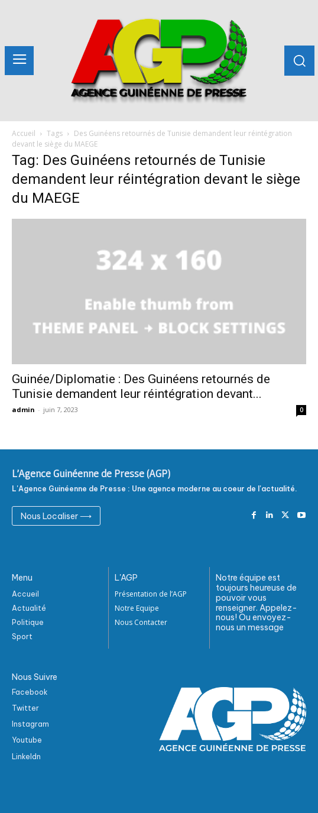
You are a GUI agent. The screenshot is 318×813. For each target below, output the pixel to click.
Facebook (30, 692)
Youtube (27, 740)
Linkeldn (26, 756)
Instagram (30, 724)
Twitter (25, 708)
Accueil (23, 133)
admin (23, 409)
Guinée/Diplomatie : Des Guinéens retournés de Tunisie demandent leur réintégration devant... (141, 386)
